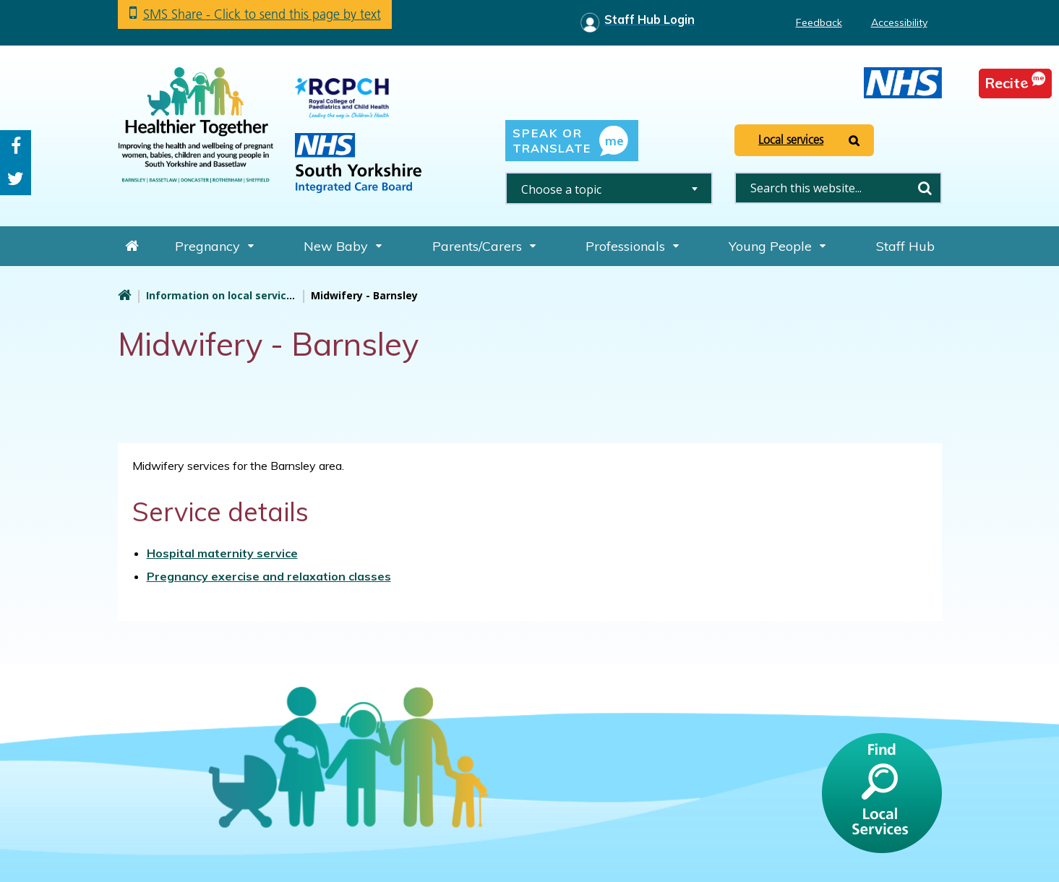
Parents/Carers (477, 246)
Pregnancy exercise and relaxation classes (269, 576)
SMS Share (262, 14)
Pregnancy (207, 246)
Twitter (15, 179)
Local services (790, 139)
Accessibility (899, 22)
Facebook (16, 146)
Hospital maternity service (222, 553)
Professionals (625, 246)
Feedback (819, 22)
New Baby (336, 246)
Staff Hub (905, 246)
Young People (770, 246)
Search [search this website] (925, 188)
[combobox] (609, 188)
